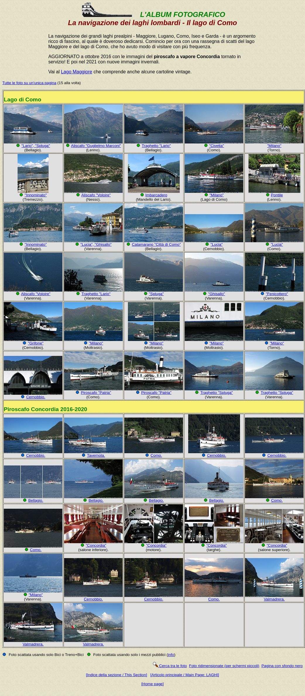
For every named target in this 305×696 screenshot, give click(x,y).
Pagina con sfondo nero (282, 666)
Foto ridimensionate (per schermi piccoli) (224, 666)
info (171, 654)
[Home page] (152, 684)
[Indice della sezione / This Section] (116, 675)
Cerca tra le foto (169, 666)
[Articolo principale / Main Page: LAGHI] (184, 675)
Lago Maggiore (76, 71)
